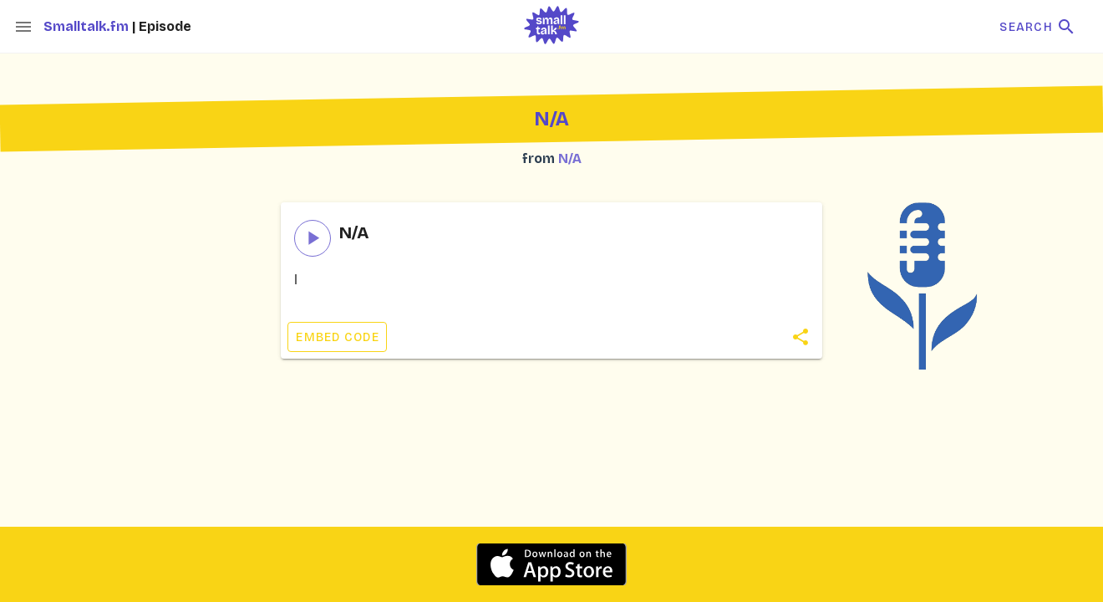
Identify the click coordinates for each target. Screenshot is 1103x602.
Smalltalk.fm (87, 26)
